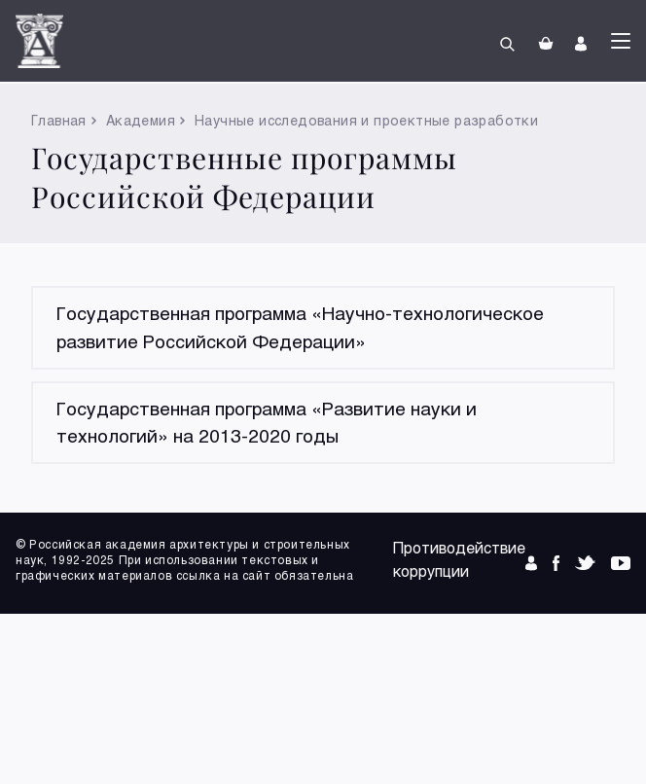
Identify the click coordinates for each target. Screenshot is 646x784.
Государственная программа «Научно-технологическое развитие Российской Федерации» (300, 327)
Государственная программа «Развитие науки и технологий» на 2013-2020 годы (266, 422)
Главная (59, 120)
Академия (140, 120)
